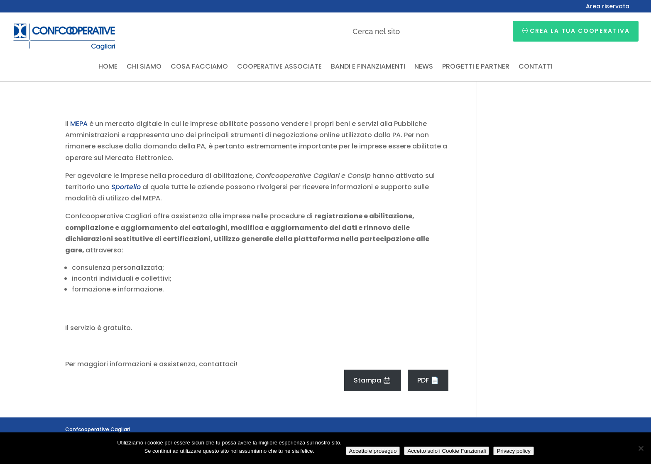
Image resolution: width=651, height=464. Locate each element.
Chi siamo (144, 67)
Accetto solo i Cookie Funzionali (446, 451)
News (423, 67)
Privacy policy (513, 451)
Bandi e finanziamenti (368, 67)
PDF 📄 (428, 380)
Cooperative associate (279, 67)
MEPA (79, 123)
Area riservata (607, 6)
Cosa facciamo (199, 67)
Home (107, 67)
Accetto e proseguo (373, 451)
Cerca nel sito (376, 31)
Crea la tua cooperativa (580, 31)
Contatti (536, 67)
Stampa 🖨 (372, 380)
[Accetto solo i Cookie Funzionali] (640, 448)
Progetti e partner (475, 67)
